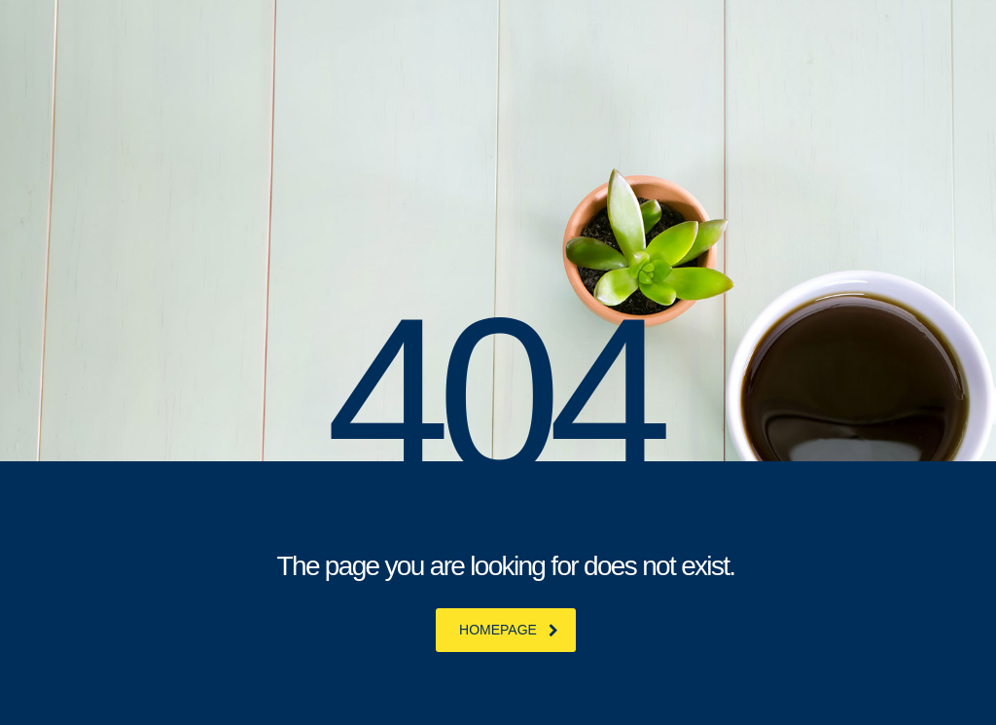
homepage (508, 629)
